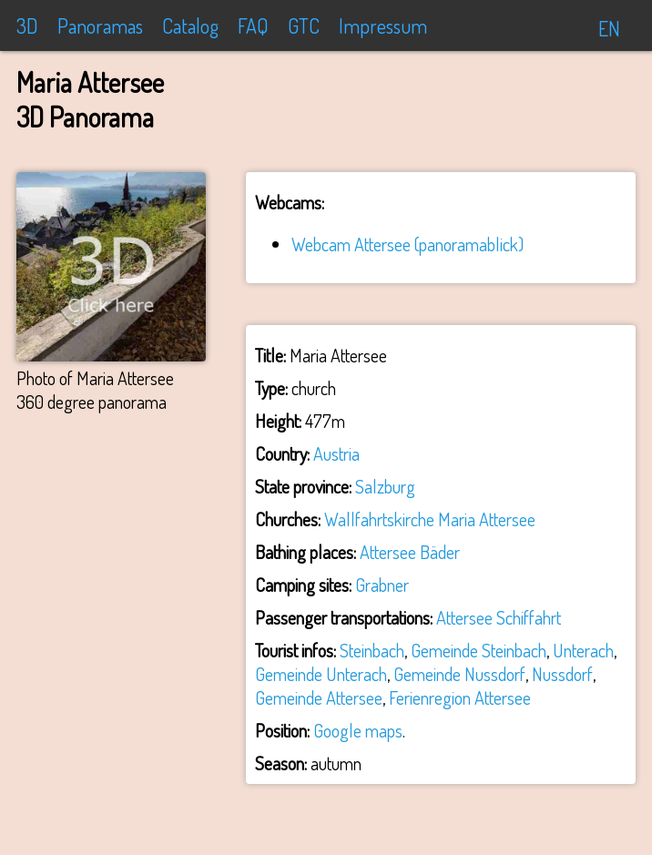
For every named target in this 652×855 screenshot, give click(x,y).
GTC (304, 25)
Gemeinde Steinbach (478, 650)
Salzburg (385, 486)
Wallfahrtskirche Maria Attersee (429, 519)
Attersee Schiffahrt (498, 617)
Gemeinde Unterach (321, 674)
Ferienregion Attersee (460, 697)
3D (27, 25)
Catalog (190, 25)
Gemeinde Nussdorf (459, 674)
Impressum (383, 25)
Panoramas (100, 25)
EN (609, 28)
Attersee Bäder (410, 552)
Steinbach (372, 650)
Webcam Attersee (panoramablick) (407, 244)
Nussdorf (562, 674)
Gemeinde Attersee (318, 697)
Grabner (382, 584)
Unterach (583, 650)
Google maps (357, 730)
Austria (336, 453)
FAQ (253, 25)
